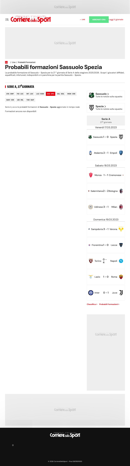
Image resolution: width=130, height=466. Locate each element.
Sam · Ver (10, 100)
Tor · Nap (30, 100)
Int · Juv (30, 94)
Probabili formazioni (26, 62)
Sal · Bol (60, 94)
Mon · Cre (71, 94)
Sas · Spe (50, 94)
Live (83, 19)
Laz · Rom (40, 94)
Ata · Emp (10, 94)
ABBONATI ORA (98, 19)
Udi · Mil (20, 100)
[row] (106, 137)
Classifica (92, 304)
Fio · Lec (20, 94)
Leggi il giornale (116, 19)
